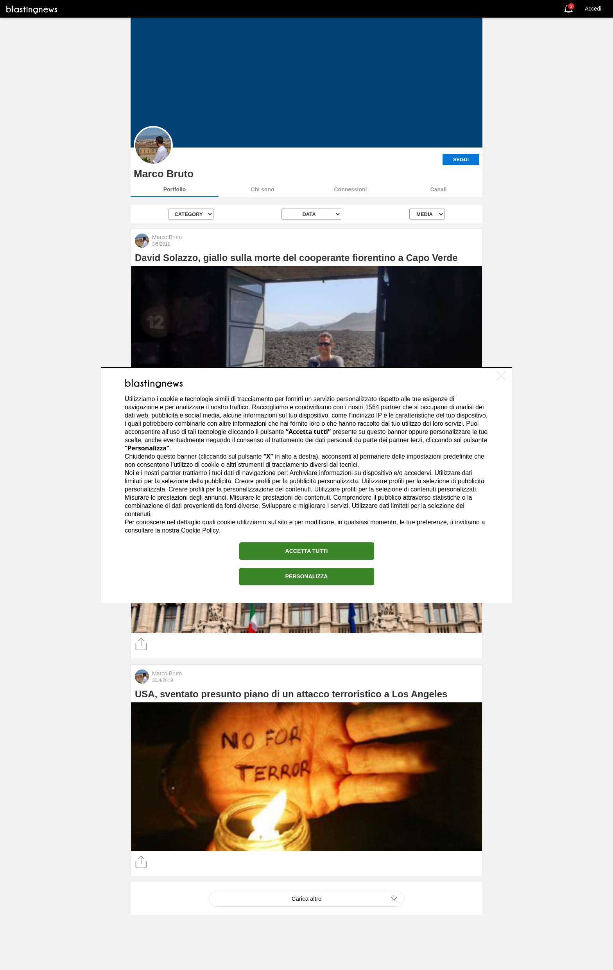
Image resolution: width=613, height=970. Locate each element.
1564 (372, 407)
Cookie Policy (200, 530)
